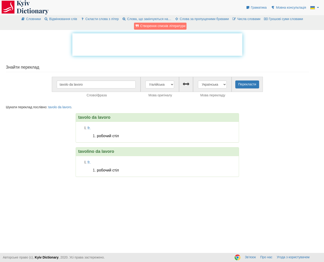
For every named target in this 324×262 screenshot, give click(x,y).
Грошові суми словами (283, 19)
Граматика (256, 7)
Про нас (266, 257)
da (60, 107)
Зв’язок (250, 257)
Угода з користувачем (293, 257)
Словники (31, 19)
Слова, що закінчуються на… (146, 19)
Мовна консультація (288, 7)
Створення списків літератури (160, 26)
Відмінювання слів (60, 19)
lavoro (66, 107)
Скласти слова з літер (99, 19)
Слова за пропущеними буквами (202, 19)
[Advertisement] (157, 43)
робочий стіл (108, 136)
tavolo (52, 107)
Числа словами (246, 19)
